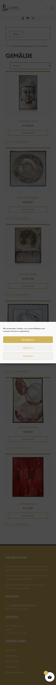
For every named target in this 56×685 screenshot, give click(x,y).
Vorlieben (28, 358)
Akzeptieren (28, 342)
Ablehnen (28, 350)
